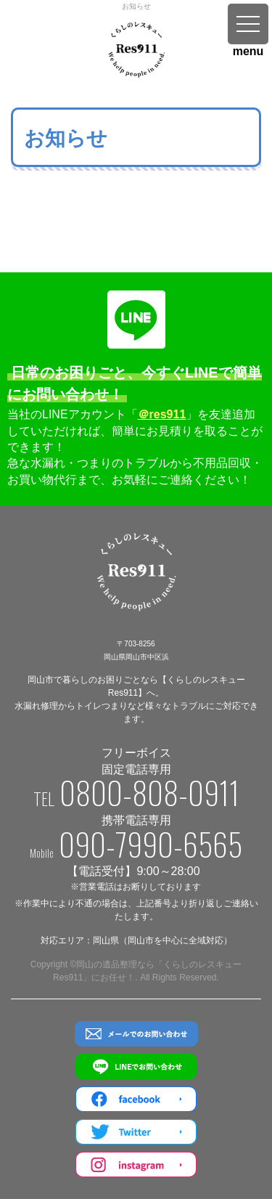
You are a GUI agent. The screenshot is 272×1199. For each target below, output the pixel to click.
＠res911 (162, 414)
